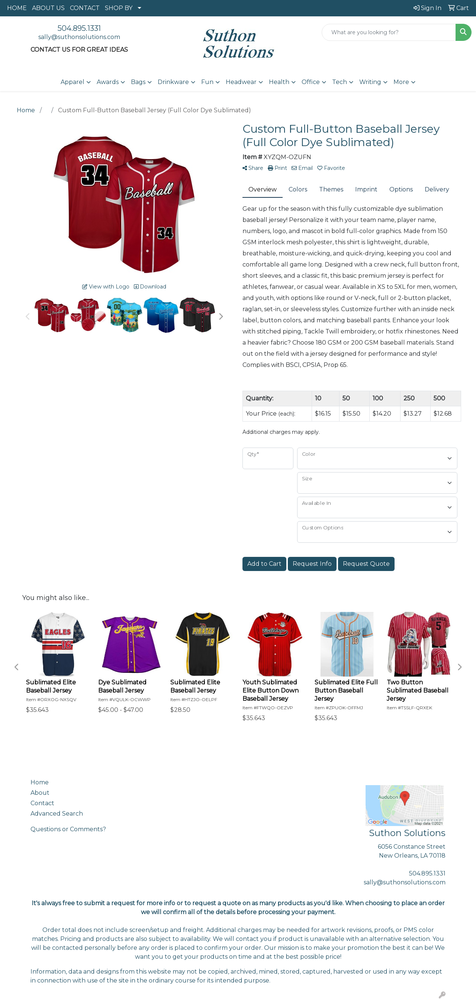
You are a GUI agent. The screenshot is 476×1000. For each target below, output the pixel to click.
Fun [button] (207, 82)
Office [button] (311, 82)
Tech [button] (339, 82)
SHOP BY (118, 8)
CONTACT (85, 8)
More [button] (401, 82)
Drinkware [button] (173, 82)
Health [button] (279, 82)
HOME (17, 8)
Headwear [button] (241, 82)
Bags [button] (138, 82)
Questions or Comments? (68, 829)
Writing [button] (370, 82)
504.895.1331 (79, 28)
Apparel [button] (72, 82)
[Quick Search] (389, 32)
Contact (42, 803)
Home (39, 782)
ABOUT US (48, 8)
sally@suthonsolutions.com (79, 37)
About (39, 792)
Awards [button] (108, 82)
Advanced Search (56, 813)
